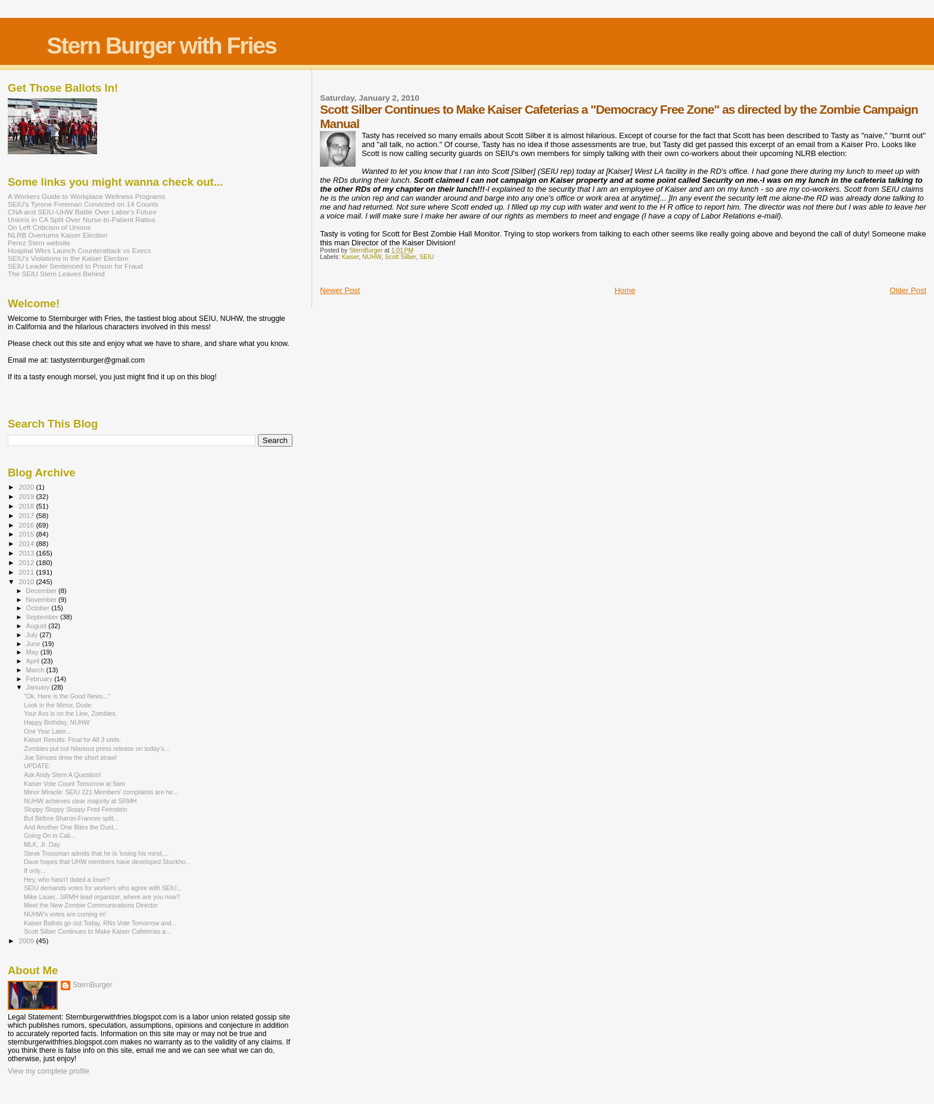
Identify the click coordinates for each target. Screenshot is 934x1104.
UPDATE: (37, 765)
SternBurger (93, 985)
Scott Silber (400, 257)
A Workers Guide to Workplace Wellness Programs (86, 196)
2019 (27, 496)
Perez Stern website (39, 243)
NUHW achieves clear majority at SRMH (80, 800)
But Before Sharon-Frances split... (71, 818)
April (33, 661)
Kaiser (350, 257)
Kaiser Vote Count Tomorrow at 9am (74, 783)
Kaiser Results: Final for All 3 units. (72, 739)
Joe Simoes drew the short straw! (70, 757)
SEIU (426, 257)
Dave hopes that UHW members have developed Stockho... (107, 861)
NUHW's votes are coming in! (65, 914)
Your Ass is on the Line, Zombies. (70, 713)
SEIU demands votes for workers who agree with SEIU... (103, 887)
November (42, 599)
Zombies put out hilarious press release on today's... (96, 748)
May (33, 652)
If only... (34, 870)
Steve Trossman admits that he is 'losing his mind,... (96, 853)
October (39, 608)
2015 (27, 534)
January (39, 687)
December (42, 590)
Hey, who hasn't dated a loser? (67, 879)
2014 (27, 543)
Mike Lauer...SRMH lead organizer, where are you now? (102, 896)
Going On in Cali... (49, 835)
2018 (27, 506)
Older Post (908, 290)
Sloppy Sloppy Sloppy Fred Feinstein (75, 809)
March (36, 669)
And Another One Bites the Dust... (71, 827)
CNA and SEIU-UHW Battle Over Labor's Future (82, 212)
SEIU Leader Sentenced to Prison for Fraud (75, 266)
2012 (27, 562)
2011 (27, 572)
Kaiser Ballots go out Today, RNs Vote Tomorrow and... (100, 923)
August (37, 625)
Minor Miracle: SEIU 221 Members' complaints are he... (101, 792)
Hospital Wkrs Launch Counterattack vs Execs (79, 250)
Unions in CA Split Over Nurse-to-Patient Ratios (81, 219)
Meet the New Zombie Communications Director (91, 905)
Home (625, 290)
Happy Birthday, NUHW (56, 722)
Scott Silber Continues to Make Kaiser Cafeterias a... (97, 931)
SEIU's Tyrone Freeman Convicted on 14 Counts (83, 204)
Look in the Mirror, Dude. (58, 705)
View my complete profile (48, 1071)
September (43, 616)
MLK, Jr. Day (42, 844)
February (40, 678)
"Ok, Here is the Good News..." (67, 696)
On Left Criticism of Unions (49, 227)
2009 (27, 940)
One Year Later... (47, 731)
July (33, 634)
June (34, 643)
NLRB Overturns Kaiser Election (57, 235)
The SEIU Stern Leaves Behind (56, 273)
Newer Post (340, 290)
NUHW (371, 257)
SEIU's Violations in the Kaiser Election (68, 258)
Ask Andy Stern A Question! (62, 774)
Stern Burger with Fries (161, 45)
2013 (27, 553)
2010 (27, 581)
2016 (27, 525)
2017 (27, 515)
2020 (27, 487)
